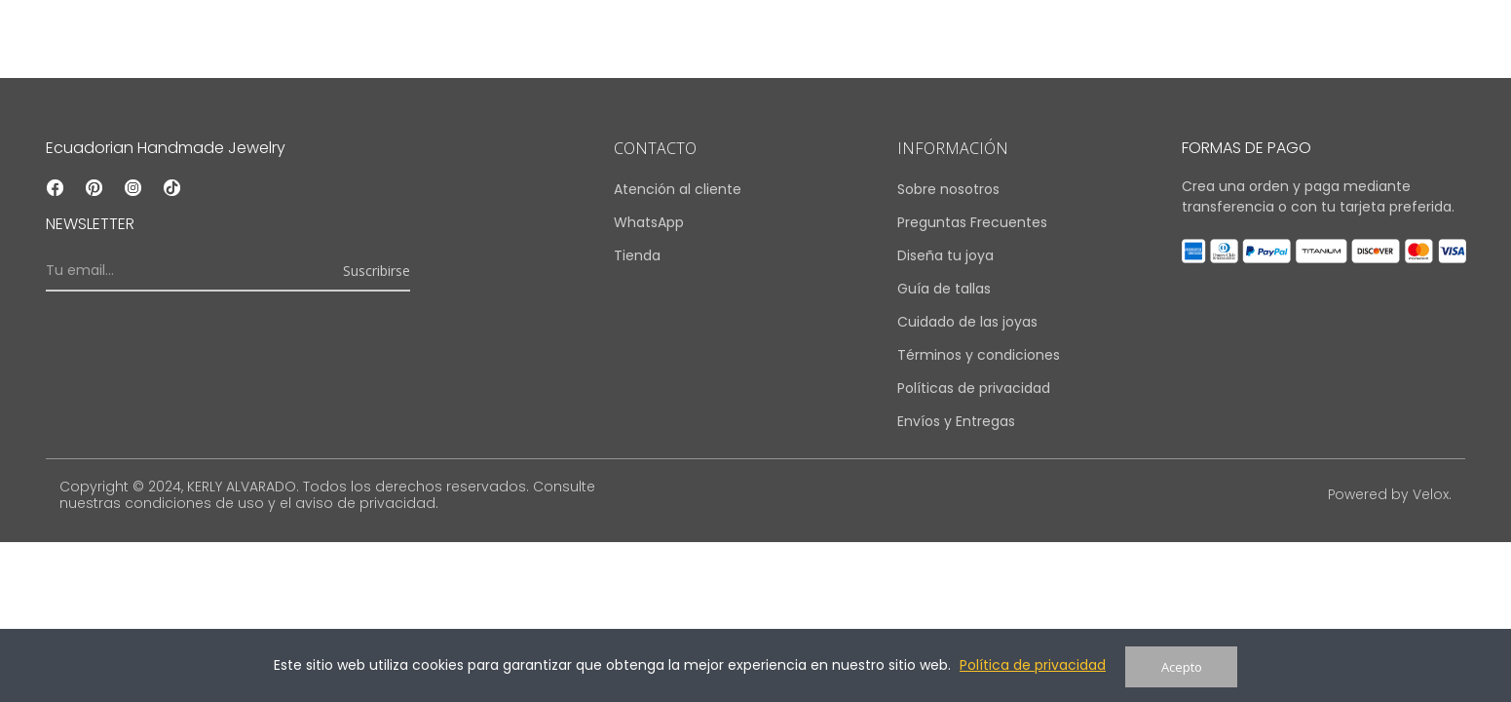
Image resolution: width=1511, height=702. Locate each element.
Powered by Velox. (1389, 494)
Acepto (1181, 667)
